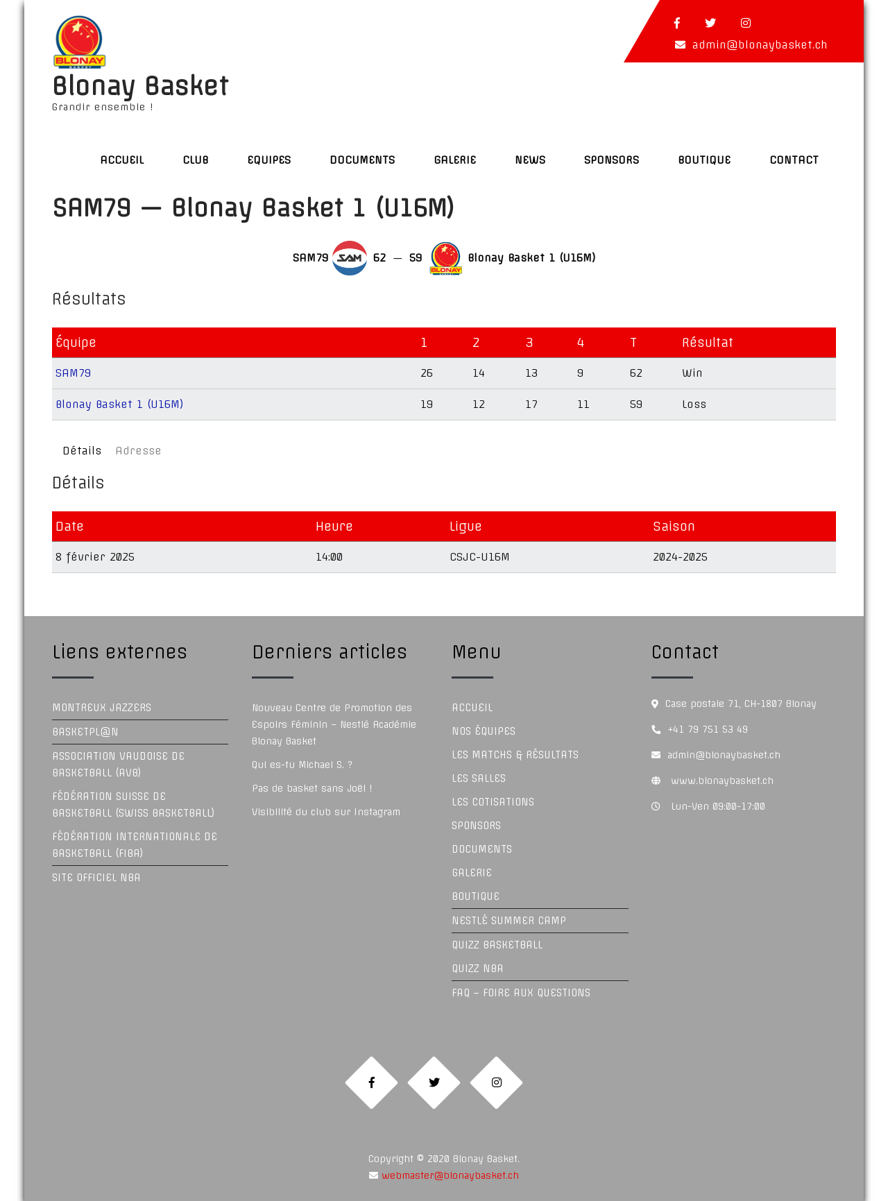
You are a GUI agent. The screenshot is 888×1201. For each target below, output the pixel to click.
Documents (362, 160)
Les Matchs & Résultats (515, 755)
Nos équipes (483, 731)
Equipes (269, 160)
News (530, 160)
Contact (794, 160)
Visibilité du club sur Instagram (326, 811)
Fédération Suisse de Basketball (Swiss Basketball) (133, 804)
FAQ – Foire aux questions (521, 993)
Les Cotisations (493, 802)
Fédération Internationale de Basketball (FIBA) (134, 845)
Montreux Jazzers (101, 707)
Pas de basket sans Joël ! (312, 788)
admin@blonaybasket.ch (760, 44)
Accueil (122, 160)
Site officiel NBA (96, 877)
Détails (81, 450)
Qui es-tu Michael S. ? (302, 764)
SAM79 (73, 373)
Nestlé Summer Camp (509, 920)
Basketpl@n (85, 732)
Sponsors (611, 160)
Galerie (455, 160)
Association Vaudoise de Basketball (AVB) (118, 764)
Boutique (704, 160)
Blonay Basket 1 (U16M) (120, 404)
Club (195, 160)
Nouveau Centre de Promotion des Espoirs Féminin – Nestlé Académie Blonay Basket (334, 724)
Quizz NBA (478, 968)
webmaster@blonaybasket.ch (448, 1175)
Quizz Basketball (497, 945)
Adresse (138, 450)
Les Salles (479, 778)
